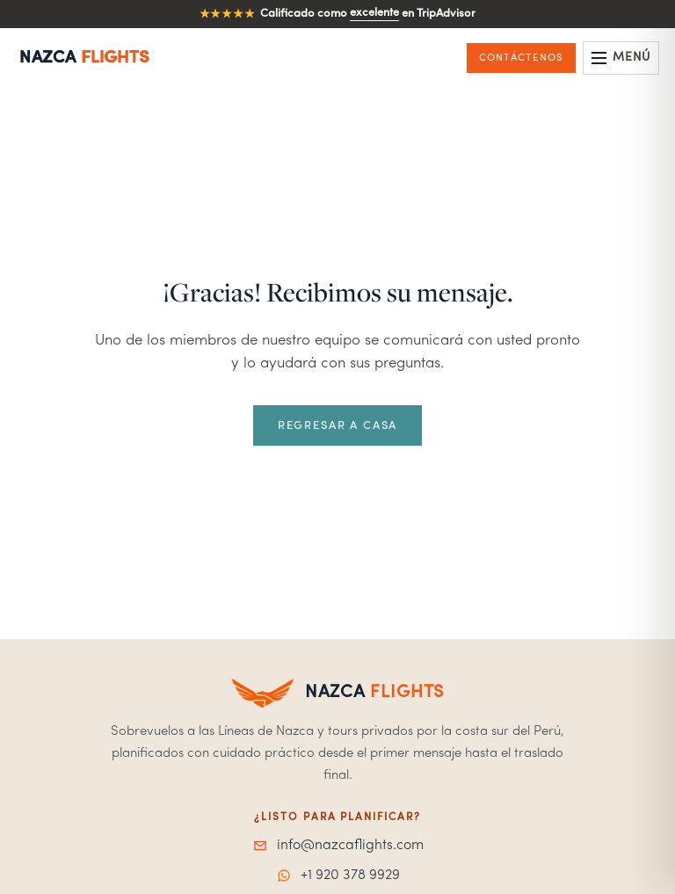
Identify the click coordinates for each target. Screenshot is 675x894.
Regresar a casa (337, 426)
